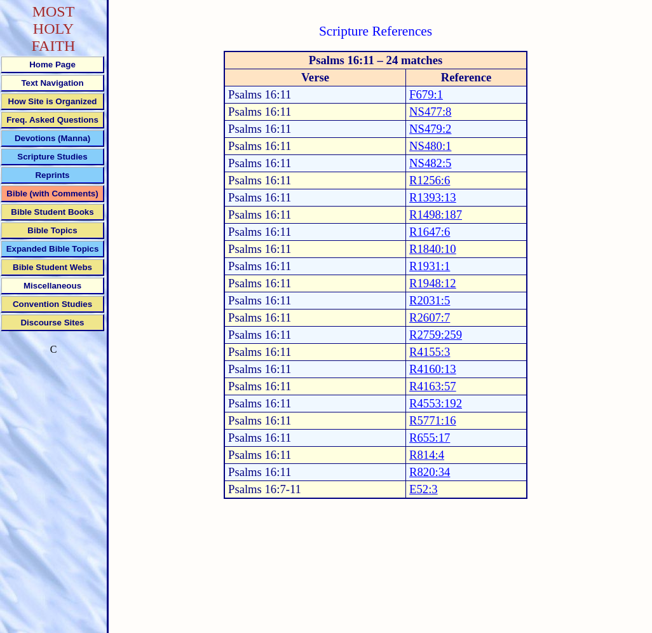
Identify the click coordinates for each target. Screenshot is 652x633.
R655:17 (429, 437)
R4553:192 (435, 403)
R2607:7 (429, 317)
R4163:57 (432, 386)
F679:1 (426, 94)
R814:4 (426, 454)
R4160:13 (432, 369)
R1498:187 (435, 214)
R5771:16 (432, 420)
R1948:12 (432, 283)
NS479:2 (430, 128)
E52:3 (423, 489)
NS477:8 (430, 111)
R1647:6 (429, 231)
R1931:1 (429, 266)
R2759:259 (435, 334)
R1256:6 (429, 180)
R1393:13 (432, 197)
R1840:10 (432, 248)
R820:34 (429, 472)
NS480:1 (430, 146)
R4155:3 (429, 351)
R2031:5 (429, 300)
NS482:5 (430, 163)
